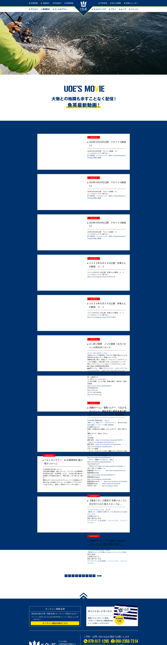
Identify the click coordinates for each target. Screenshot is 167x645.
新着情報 (69, 3)
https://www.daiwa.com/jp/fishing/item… (102, 453)
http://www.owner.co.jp (94, 394)
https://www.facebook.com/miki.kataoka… (109, 444)
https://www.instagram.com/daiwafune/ (99, 479)
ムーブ (123, 9)
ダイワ (89, 435)
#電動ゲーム (101, 468)
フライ (113, 9)
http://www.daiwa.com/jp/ (110, 486)
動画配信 (46, 9)
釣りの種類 (116, 3)
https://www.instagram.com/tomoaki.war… (102, 442)
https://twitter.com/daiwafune (111, 483)
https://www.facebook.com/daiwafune (115, 481)
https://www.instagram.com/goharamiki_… (100, 446)
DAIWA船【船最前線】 (95, 420)
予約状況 (103, 3)
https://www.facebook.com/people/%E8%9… (110, 440)
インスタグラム (61, 9)
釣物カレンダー (132, 3)
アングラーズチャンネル (95, 509)
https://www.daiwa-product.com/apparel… (112, 466)
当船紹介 (46, 3)
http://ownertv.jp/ (92, 390)
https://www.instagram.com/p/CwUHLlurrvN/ (101, 277)
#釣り (89, 468)
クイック (134, 9)
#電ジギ (94, 468)
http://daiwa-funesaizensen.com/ (115, 470)
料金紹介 (58, 3)
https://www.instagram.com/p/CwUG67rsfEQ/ (101, 317)
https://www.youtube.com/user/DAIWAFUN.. (101, 475)
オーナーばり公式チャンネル (97, 353)
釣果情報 (34, 3)
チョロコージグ (100, 9)
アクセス (34, 9)
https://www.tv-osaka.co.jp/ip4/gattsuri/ (99, 386)
